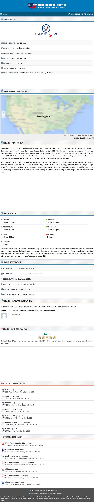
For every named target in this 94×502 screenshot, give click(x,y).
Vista (7, 396)
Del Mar (8, 429)
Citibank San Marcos (13, 469)
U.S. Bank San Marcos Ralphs (16, 476)
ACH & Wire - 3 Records (26, 284)
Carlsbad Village (11, 416)
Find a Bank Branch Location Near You (44, 491)
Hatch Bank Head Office (14, 450)
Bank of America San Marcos (16, 456)
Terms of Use (43, 493)
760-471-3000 (22, 68)
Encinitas (8, 409)
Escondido (9, 403)
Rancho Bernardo (12, 422)
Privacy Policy (52, 493)
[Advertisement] (47, 81)
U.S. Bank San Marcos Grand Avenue (19, 463)
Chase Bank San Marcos (14, 482)
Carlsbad (8, 390)
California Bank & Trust (26, 269)
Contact (59, 493)
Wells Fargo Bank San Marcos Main (19, 443)
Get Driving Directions (82, 138)
